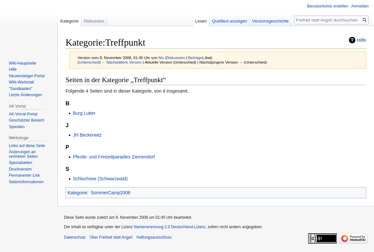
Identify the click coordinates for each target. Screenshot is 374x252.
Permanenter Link (24, 175)
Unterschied (89, 62)
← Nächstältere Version (122, 62)
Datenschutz (75, 237)
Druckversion (20, 169)
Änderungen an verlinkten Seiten (23, 154)
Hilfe (361, 40)
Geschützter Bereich (26, 120)
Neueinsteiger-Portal (26, 76)
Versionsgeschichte (270, 21)
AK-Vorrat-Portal (23, 114)
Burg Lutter (84, 113)
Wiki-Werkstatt (21, 82)
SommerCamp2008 (110, 192)
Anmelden (360, 6)
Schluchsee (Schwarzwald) (100, 178)
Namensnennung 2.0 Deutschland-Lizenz (169, 227)
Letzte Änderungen (25, 95)
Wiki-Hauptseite (22, 63)
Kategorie (77, 192)
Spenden (16, 127)
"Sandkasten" (20, 88)
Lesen (200, 21)
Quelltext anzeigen (229, 21)
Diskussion (175, 57)
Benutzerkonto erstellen (327, 6)
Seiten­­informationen (26, 182)
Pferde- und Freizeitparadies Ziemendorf (114, 156)
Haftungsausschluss (154, 237)
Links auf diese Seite (27, 145)
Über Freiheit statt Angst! (111, 237)
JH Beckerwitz (87, 135)
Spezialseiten (20, 162)
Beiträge (195, 57)
